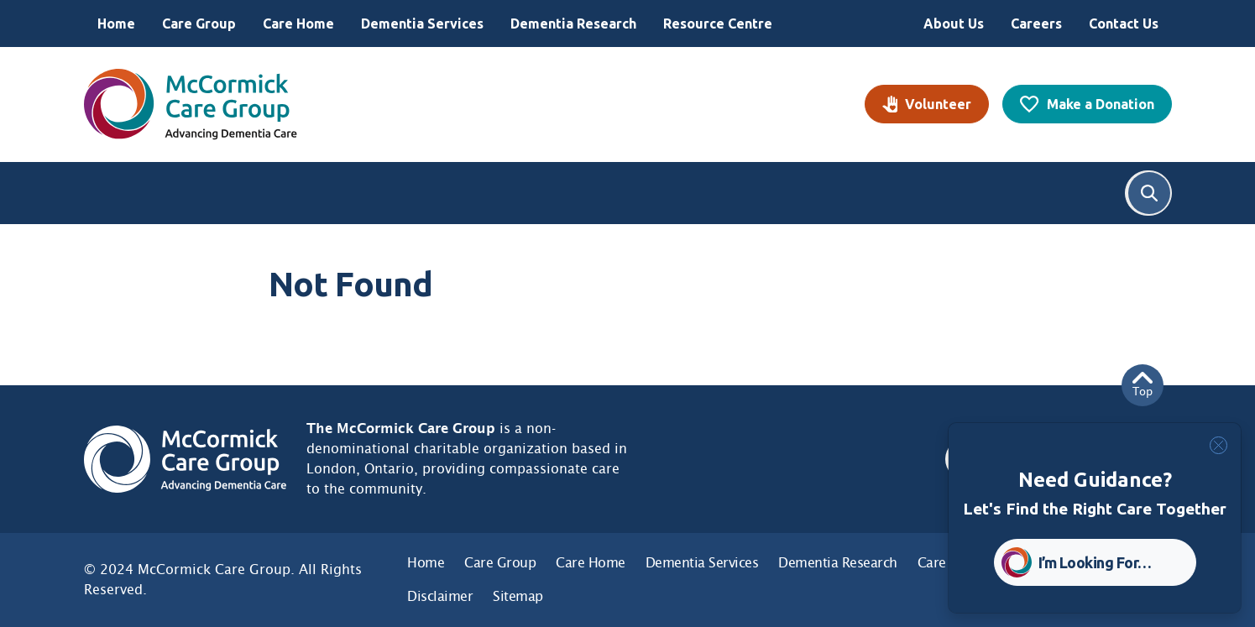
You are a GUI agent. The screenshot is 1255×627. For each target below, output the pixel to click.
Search (1149, 193)
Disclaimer (440, 596)
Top (1142, 385)
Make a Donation (1100, 104)
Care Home (298, 23)
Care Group (199, 23)
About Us (953, 23)
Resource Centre (717, 23)
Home (116, 23)
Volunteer (938, 104)
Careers (1036, 23)
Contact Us (1123, 23)
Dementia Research (573, 23)
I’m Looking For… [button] (1095, 562)
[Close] (1218, 445)
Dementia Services (422, 23)
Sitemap (518, 596)
